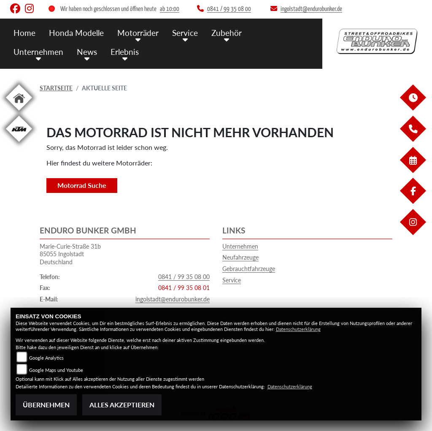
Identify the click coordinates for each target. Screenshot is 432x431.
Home (24, 33)
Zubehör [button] (226, 33)
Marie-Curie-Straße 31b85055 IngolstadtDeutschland (70, 254)
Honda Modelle (76, 33)
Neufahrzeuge (240, 257)
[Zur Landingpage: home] (19, 112)
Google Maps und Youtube (56, 370)
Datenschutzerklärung (298, 329)
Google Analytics (46, 358)
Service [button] (185, 33)
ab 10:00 (169, 9)
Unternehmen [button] (38, 52)
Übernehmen (46, 405)
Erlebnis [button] (125, 52)
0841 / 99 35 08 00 (184, 276)
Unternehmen (240, 246)
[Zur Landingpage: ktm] (19, 143)
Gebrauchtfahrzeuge (248, 268)
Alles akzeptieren (121, 405)
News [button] (87, 52)
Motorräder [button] (138, 33)
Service (231, 280)
